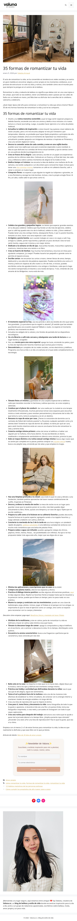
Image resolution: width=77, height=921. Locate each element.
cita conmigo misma (24, 167)
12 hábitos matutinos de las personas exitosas (24, 786)
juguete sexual (59, 441)
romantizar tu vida (57, 783)
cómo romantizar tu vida (15, 783)
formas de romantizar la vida (37, 783)
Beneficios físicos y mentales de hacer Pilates (47, 615)
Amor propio (11, 780)
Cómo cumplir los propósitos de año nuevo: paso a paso (28, 789)
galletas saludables (30, 525)
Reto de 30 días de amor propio (29, 735)
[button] (65, 5)
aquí (72, 592)
